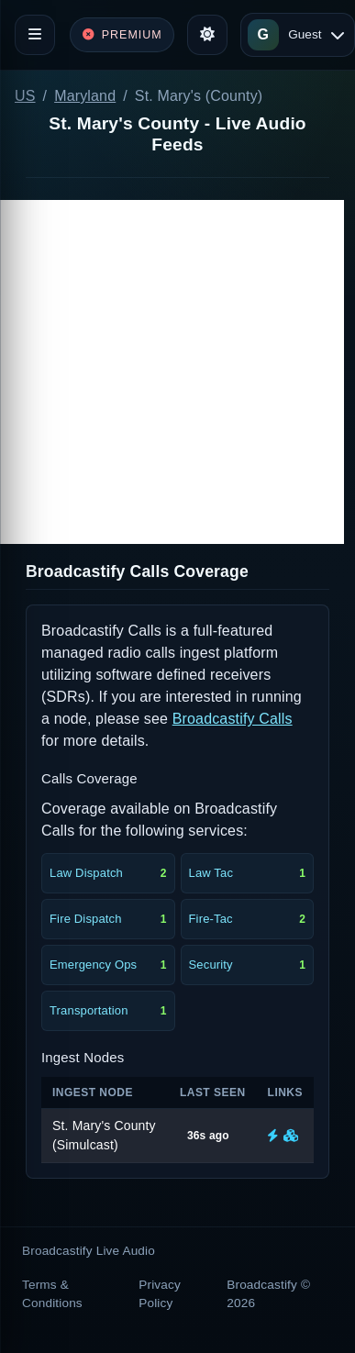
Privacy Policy (160, 1294)
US (25, 96)
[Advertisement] (172, 372)
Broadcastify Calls (232, 718)
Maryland (85, 96)
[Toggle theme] (207, 35)
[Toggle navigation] (35, 35)
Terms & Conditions (52, 1294)
